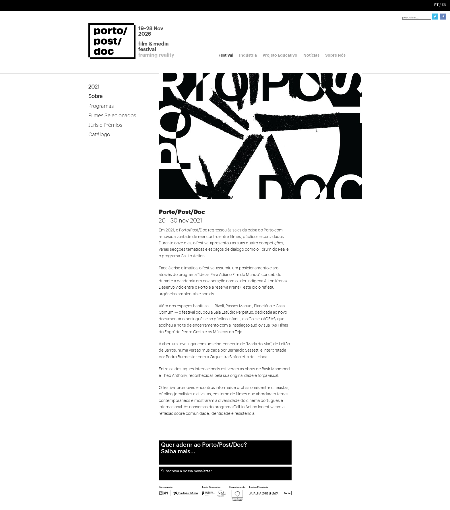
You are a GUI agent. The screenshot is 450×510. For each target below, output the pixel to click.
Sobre (95, 96)
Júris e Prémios (105, 125)
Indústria (248, 55)
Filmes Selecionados (112, 115)
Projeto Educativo (280, 55)
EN (444, 5)
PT (436, 5)
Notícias (311, 55)
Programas (101, 106)
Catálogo (99, 134)
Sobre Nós (335, 55)
